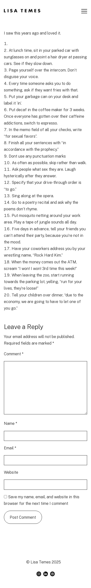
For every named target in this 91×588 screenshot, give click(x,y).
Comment (14, 354)
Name (10, 423)
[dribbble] (52, 573)
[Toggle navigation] (84, 11)
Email (10, 448)
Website (11, 472)
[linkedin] (45, 573)
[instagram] (38, 573)
